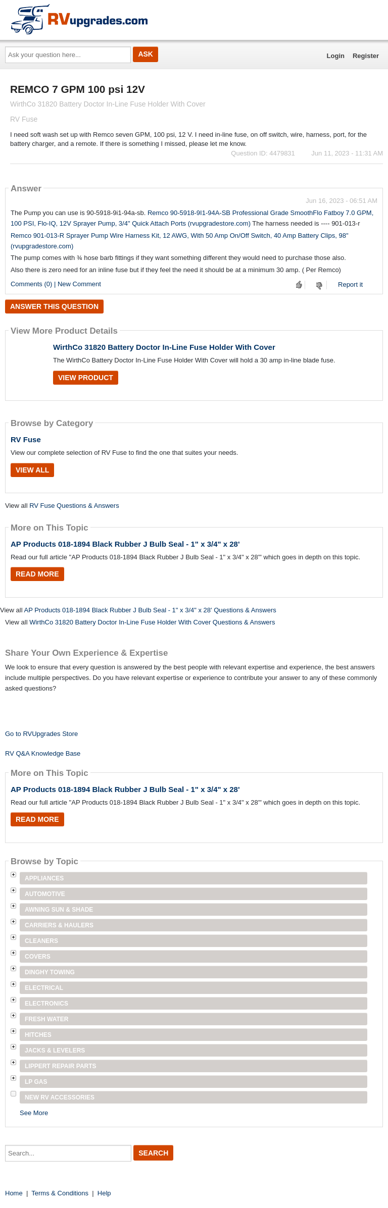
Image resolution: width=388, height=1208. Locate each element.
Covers (38, 956)
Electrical (44, 987)
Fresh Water (46, 1019)
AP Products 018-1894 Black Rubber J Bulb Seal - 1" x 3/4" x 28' (125, 544)
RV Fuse (26, 439)
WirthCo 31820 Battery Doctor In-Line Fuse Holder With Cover (164, 347)
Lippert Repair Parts (60, 1066)
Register (366, 56)
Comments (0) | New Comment (56, 284)
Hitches (38, 1034)
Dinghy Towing (50, 972)
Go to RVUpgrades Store (41, 734)
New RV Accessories (59, 1097)
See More (34, 1113)
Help (104, 1193)
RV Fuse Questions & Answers (74, 505)
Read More (37, 574)
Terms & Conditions (59, 1193)
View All (32, 470)
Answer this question (54, 306)
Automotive (45, 894)
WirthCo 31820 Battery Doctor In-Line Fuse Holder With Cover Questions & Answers (152, 622)
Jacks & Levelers (55, 1050)
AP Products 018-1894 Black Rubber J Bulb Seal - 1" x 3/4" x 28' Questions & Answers (150, 610)
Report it (350, 284)
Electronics (46, 1003)
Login (336, 56)
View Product (85, 378)
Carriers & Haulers (59, 925)
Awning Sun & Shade (59, 909)
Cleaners (41, 940)
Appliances (44, 878)
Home (14, 1193)
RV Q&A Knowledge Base (42, 753)
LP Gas (36, 1081)
